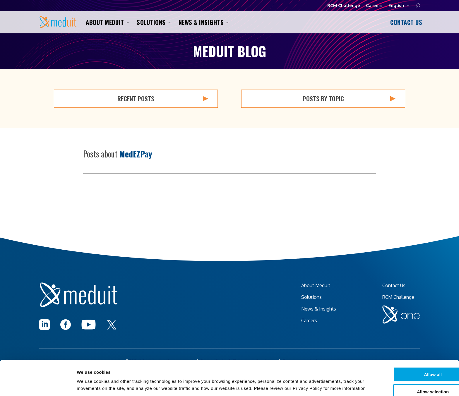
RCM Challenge (343, 5)
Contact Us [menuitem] (393, 285)
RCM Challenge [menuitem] (398, 297)
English (399, 5)
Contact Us (405, 22)
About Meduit (107, 22)
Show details (307, 384)
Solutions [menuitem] (311, 297)
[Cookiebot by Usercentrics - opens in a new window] (38, 384)
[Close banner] (450, 339)
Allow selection (395, 361)
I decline (395, 379)
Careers (374, 5)
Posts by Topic (349, 99)
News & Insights (204, 22)
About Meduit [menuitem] (315, 285)
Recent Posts (162, 99)
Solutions (154, 22)
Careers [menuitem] (309, 320)
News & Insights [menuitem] (318, 309)
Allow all (395, 344)
